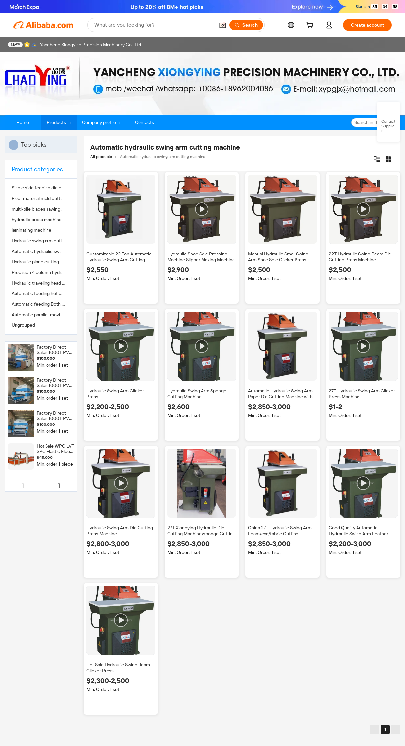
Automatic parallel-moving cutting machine (41, 314)
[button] (223, 25)
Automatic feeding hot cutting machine (41, 293)
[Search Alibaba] (153, 25)
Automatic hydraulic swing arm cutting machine (41, 251)
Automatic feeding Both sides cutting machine (41, 304)
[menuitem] (41, 188)
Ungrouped (23, 325)
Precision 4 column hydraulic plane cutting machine (41, 272)
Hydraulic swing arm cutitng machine (41, 240)
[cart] (311, 26)
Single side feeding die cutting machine (41, 187)
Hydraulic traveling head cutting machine (41, 283)
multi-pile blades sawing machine (41, 209)
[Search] (246, 25)
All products (101, 156)
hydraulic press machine (37, 219)
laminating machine (31, 230)
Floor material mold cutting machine (41, 198)
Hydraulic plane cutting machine (41, 261)
